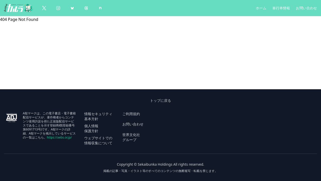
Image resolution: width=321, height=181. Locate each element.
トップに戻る (160, 100)
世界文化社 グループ (131, 137)
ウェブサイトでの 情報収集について (98, 140)
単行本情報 (281, 8)
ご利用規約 (131, 113)
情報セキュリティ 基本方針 (98, 116)
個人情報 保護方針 (91, 128)
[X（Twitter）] (44, 8)
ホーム (261, 8)
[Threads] (86, 8)
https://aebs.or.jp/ (59, 137)
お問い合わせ (306, 8)
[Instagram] (58, 8)
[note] (100, 8)
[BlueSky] (72, 8)
